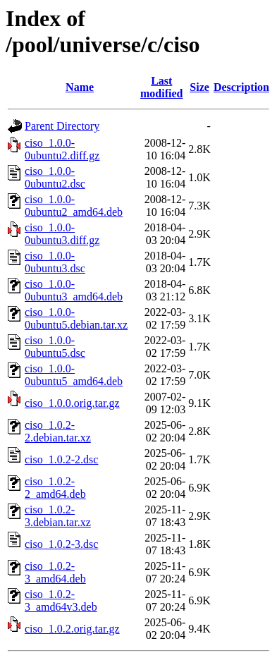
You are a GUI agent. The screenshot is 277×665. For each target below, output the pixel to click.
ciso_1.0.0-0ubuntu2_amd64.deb (74, 205)
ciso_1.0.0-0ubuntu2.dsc (55, 177)
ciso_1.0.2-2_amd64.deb (55, 487)
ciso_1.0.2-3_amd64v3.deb (61, 600)
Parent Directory (62, 126)
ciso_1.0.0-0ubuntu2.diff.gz (62, 149)
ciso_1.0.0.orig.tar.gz (72, 403)
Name (80, 87)
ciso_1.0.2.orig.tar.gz (72, 629)
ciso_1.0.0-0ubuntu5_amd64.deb (74, 374)
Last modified (161, 87)
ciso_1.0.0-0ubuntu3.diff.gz (62, 233)
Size (199, 87)
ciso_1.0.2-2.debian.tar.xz (58, 431)
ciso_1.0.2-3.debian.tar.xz (58, 516)
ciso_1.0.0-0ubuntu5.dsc (55, 346)
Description (241, 87)
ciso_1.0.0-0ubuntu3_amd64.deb (74, 290)
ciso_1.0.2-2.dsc (61, 459)
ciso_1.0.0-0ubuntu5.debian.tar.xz (76, 318)
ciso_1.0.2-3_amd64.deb (55, 572)
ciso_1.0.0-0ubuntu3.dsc (55, 262)
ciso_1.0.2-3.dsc (61, 544)
